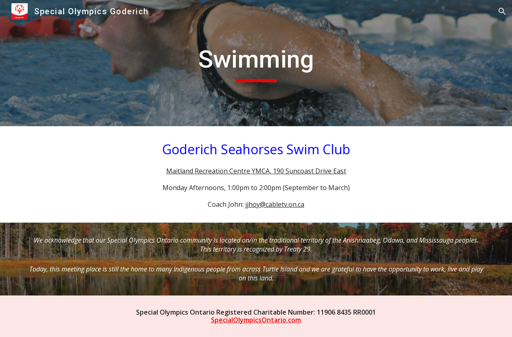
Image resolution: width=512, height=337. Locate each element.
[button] (502, 11)
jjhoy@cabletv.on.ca (274, 204)
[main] (256, 63)
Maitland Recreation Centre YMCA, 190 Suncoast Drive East (256, 170)
